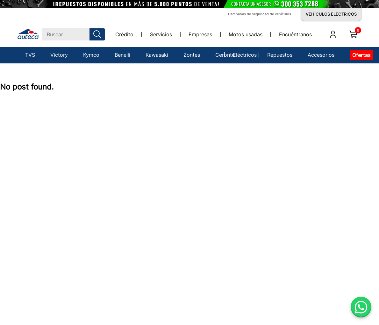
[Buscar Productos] (98, 34)
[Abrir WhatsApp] (361, 307)
